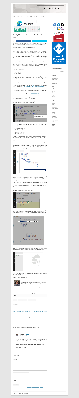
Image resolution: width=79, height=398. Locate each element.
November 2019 (54, 105)
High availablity (54, 83)
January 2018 (54, 126)
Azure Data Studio (33, 302)
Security (53, 91)
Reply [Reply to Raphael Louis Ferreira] (14, 329)
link (15, 80)
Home (14, 16)
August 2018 (54, 121)
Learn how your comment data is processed (35, 387)
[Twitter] (14, 295)
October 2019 (54, 107)
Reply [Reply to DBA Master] (17, 349)
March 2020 (54, 104)
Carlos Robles (54, 132)
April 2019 (53, 112)
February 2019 (54, 114)
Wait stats (45, 302)
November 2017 (54, 128)
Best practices (54, 79)
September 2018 (55, 120)
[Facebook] (18, 295)
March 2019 (54, 113)
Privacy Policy (15, 393)
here (22, 274)
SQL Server (54, 92)
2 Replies (14, 37)
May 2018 (53, 122)
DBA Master (22, 334)
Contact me (36, 16)
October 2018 (54, 118)
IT (52, 84)
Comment (15, 359)
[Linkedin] (15, 295)
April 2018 (53, 124)
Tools (53, 95)
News (53, 86)
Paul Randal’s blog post (35, 93)
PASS (53, 87)
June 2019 (53, 109)
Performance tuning (55, 88)
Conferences (54, 82)
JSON (37, 302)
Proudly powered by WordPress (23, 393)
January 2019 (54, 116)
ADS (28, 302)
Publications (20, 16)
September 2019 (55, 108)
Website (14, 380)
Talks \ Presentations (28, 16)
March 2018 (54, 125)
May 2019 (53, 111)
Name (14, 371)
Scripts (22, 302)
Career (53, 80)
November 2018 (54, 117)
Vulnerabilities (54, 96)
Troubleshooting (40, 302)
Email (14, 375)
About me (42, 16)
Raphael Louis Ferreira (22, 320)
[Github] (17, 295)
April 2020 (53, 103)
